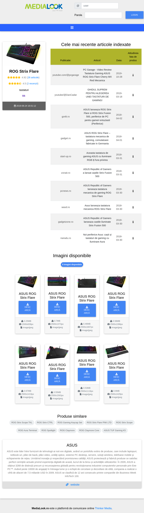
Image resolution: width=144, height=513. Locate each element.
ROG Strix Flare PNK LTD (99, 422)
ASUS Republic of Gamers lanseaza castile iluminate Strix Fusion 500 (97, 222)
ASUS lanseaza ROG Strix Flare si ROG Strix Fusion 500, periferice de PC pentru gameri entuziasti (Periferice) (97, 116)
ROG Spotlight (48, 430)
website (72, 484)
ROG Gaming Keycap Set (70, 422)
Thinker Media (103, 508)
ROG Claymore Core (89, 430)
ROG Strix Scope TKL (21, 422)
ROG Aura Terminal (27, 430)
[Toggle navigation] (72, 27)
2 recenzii (32, 83)
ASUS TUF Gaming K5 (115, 430)
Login (134, 15)
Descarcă (28, 307)
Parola (78, 15)
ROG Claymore (67, 430)
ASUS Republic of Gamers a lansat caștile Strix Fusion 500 (97, 173)
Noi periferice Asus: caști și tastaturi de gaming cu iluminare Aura (97, 238)
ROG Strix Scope (124, 422)
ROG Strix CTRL (45, 422)
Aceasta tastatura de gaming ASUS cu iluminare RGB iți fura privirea (97, 156)
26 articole (33, 77)
